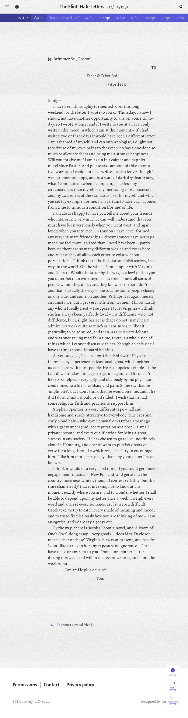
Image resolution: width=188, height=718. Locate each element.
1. (52, 624)
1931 (23, 18)
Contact (52, 684)
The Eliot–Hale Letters (82, 6)
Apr (39, 18)
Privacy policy (80, 684)
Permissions (25, 684)
